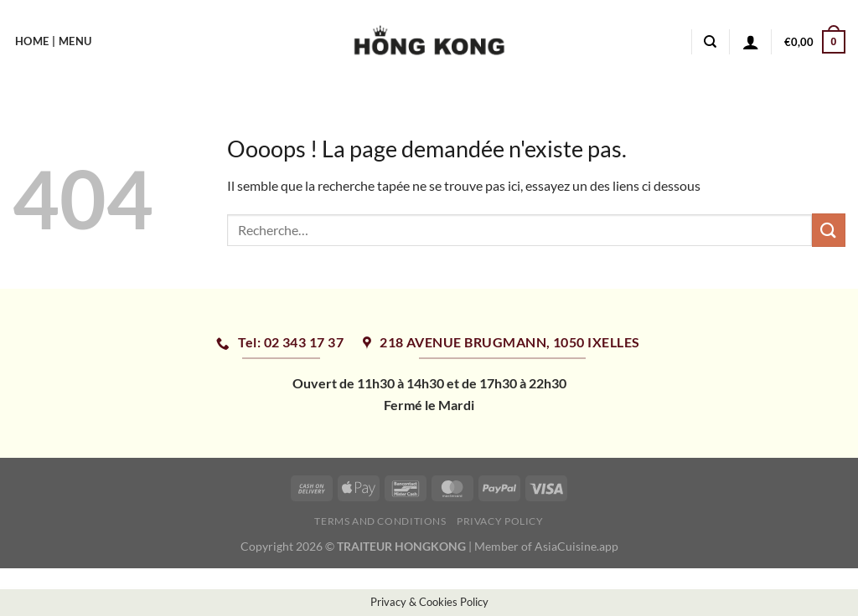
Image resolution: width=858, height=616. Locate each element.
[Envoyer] (828, 229)
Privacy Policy (500, 521)
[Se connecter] (750, 41)
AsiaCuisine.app (576, 546)
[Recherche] (710, 42)
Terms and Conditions (380, 521)
